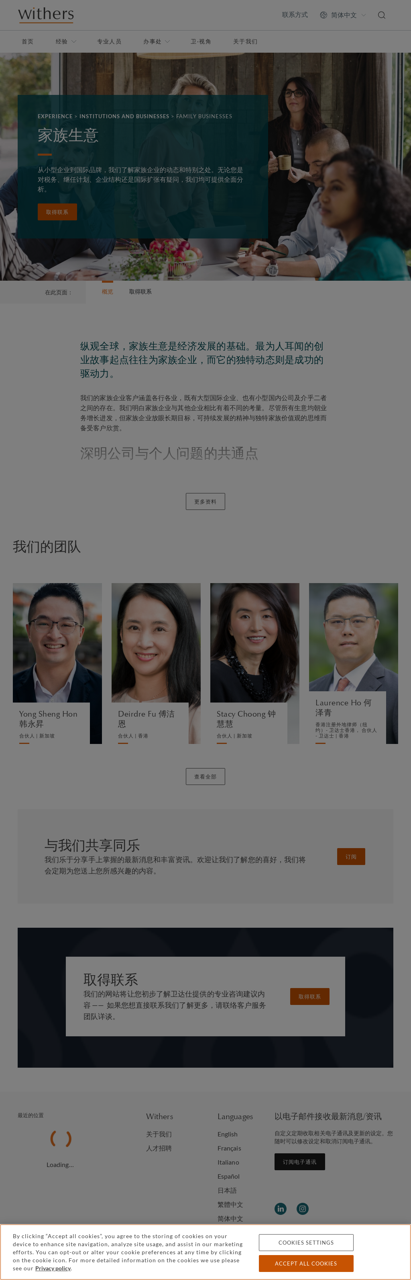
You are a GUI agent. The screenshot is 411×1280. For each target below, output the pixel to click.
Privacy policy (53, 1268)
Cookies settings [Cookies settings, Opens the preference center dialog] (306, 1242)
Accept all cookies (306, 1263)
